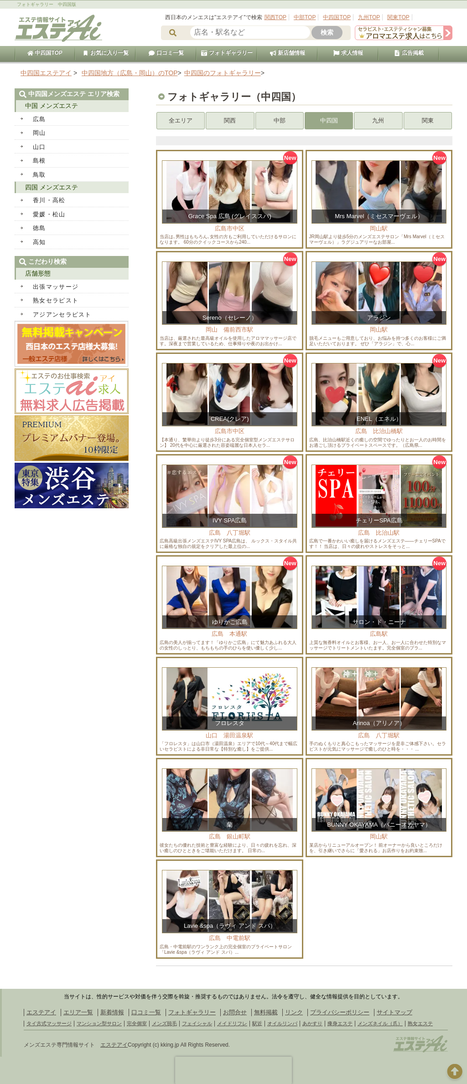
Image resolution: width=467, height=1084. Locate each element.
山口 (39, 146)
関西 (230, 120)
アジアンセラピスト (62, 314)
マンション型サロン (99, 1023)
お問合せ (235, 1012)
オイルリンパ (282, 1023)
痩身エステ (340, 1023)
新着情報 (112, 1012)
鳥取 (39, 174)
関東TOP (398, 17)
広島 (39, 119)
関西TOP (275, 17)
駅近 (257, 1023)
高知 (39, 242)
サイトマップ (394, 1012)
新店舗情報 (287, 53)
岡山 (39, 132)
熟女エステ (420, 1023)
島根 (39, 160)
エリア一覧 (78, 1012)
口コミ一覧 (166, 53)
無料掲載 (266, 1012)
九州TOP (369, 17)
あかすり (312, 1023)
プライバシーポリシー (339, 1012)
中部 (279, 120)
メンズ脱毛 (164, 1023)
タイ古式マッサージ (49, 1023)
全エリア (180, 120)
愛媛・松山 (49, 214)
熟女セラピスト (55, 300)
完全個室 (137, 1023)
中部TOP (305, 17)
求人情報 (348, 53)
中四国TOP (336, 17)
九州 (378, 120)
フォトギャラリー (226, 53)
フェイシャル (197, 1023)
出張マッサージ (55, 286)
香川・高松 (49, 200)
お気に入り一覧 (105, 53)
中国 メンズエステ (51, 105)
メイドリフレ (232, 1023)
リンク (294, 1012)
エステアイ (41, 1012)
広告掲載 (408, 53)
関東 (428, 120)
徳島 (39, 228)
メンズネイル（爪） (380, 1023)
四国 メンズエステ (51, 187)
